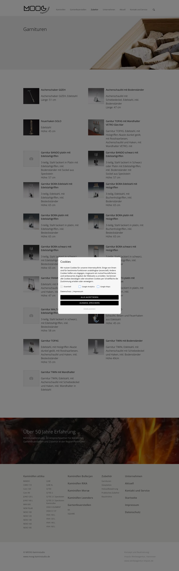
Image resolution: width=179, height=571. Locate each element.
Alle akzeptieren (89, 297)
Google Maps (105, 286)
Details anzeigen (89, 309)
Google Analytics (88, 286)
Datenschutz (65, 291)
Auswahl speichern (89, 303)
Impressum (78, 291)
